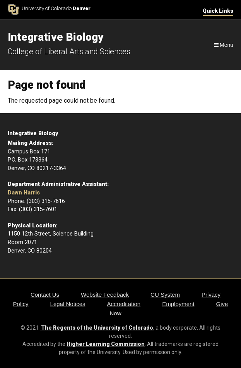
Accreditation (123, 304)
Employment (178, 304)
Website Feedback (105, 294)
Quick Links (218, 11)
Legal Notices (67, 304)
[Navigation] (223, 45)
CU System (165, 294)
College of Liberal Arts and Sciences (69, 51)
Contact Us (45, 294)
